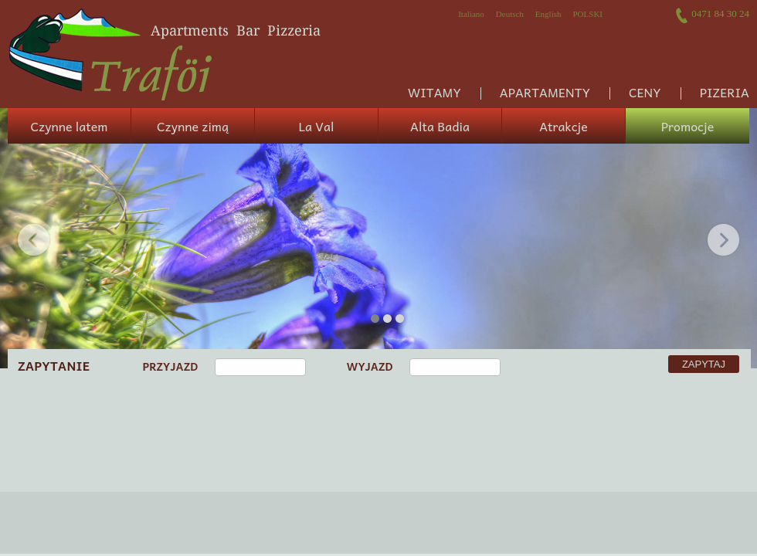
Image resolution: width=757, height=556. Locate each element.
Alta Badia (440, 126)
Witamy (434, 92)
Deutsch (510, 14)
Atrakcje (563, 126)
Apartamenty (545, 92)
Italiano (471, 14)
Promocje (687, 126)
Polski (587, 14)
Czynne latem (69, 126)
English (548, 14)
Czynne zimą (193, 126)
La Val (316, 126)
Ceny (645, 92)
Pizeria (724, 92)
